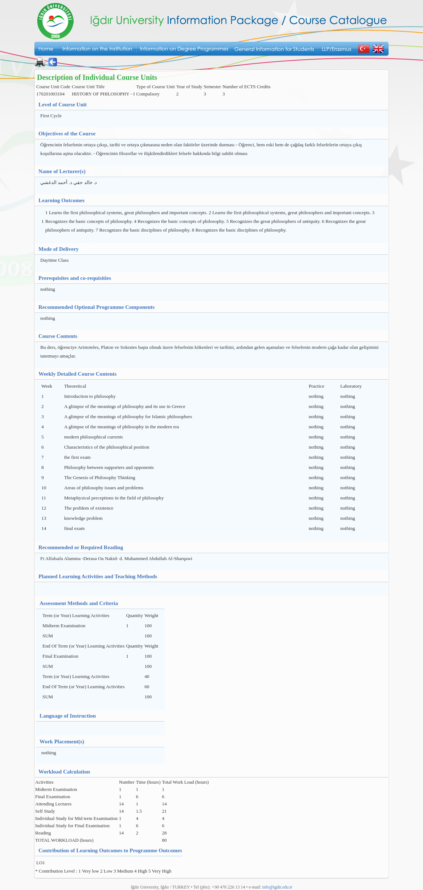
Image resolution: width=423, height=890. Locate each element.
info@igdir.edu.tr (277, 887)
